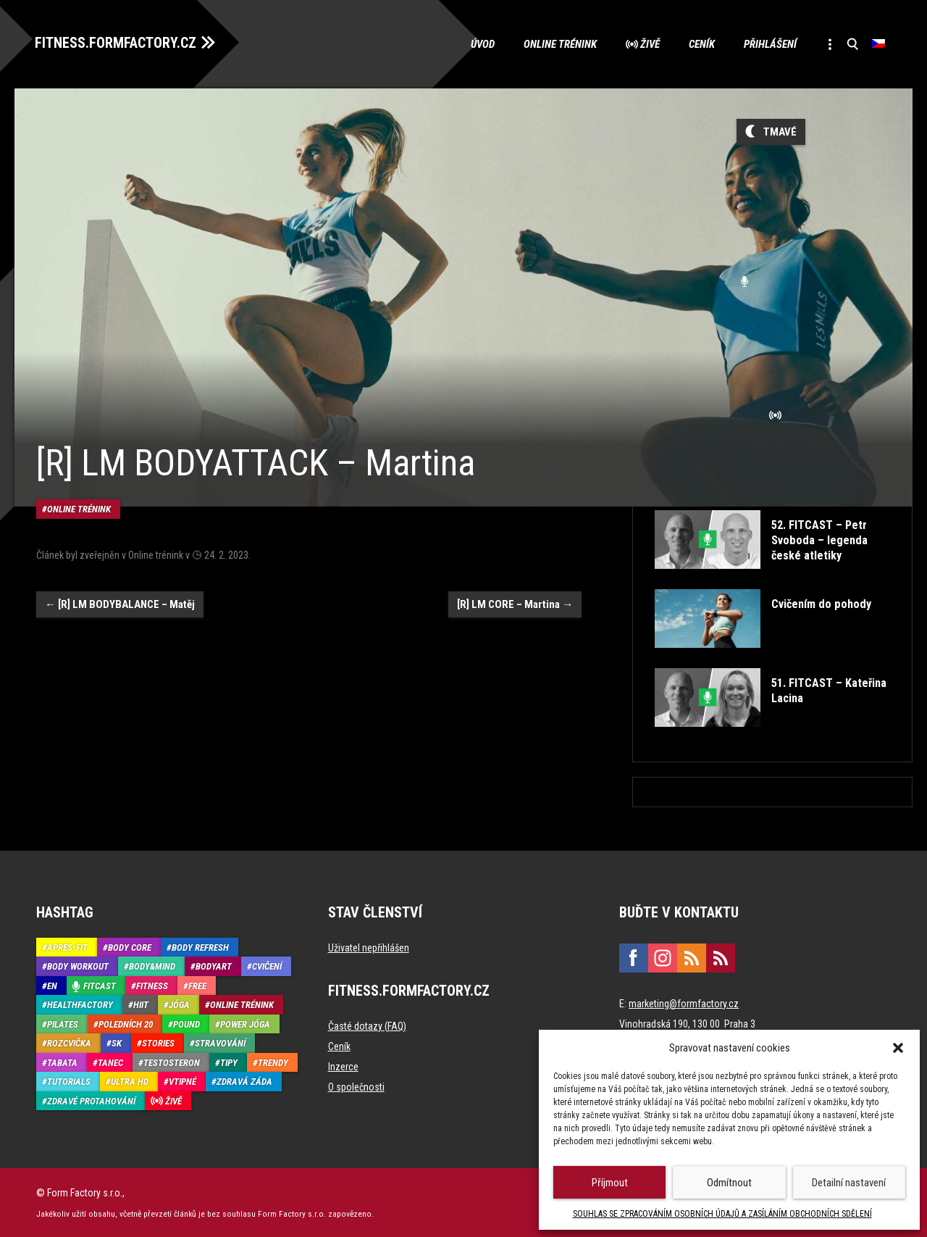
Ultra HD (129, 1080)
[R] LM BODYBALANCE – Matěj (120, 589)
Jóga (179, 1004)
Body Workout (78, 965)
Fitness (152, 985)
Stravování (220, 1042)
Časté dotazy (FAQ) (367, 1025)
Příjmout (610, 1182)
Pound (186, 1023)
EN (52, 985)
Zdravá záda (244, 1080)
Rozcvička (69, 1042)
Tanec (110, 1062)
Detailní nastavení (849, 1182)
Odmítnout (729, 1182)
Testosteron (171, 1062)
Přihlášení (768, 43)
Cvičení (267, 965)
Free (197, 985)
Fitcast (99, 985)
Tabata (62, 1062)
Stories (158, 1042)
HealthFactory (80, 1004)
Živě (648, 43)
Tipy (229, 1062)
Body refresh (200, 946)
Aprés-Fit (67, 946)
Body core (129, 946)
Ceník (700, 43)
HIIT (140, 1004)
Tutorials (69, 1080)
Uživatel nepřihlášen (368, 947)
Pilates (62, 1023)
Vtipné (182, 1080)
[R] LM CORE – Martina (515, 589)
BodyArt (214, 965)
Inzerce (343, 1066)
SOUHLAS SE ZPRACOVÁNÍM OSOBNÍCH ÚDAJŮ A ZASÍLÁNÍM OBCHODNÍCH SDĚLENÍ (722, 1214)
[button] (898, 1048)
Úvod (481, 43)
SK (117, 1042)
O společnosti (356, 1086)
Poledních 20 (125, 1023)
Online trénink (558, 43)
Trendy (273, 1062)
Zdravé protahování (91, 1100)
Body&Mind (152, 965)
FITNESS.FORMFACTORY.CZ (117, 42)
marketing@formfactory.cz (684, 1003)
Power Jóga (245, 1023)
